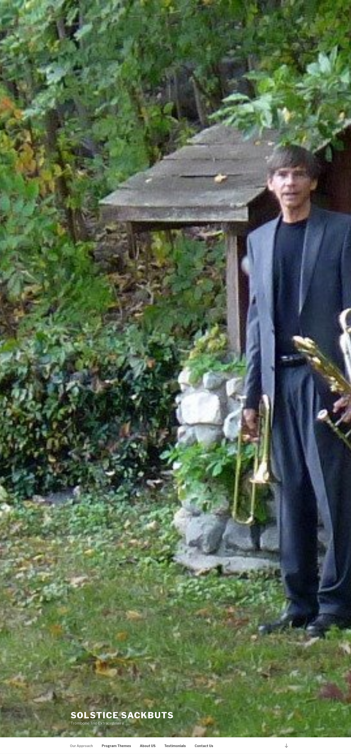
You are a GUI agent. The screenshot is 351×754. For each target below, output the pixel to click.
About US (147, 746)
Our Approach (81, 746)
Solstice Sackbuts (122, 715)
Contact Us (204, 746)
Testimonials (175, 746)
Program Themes (116, 746)
